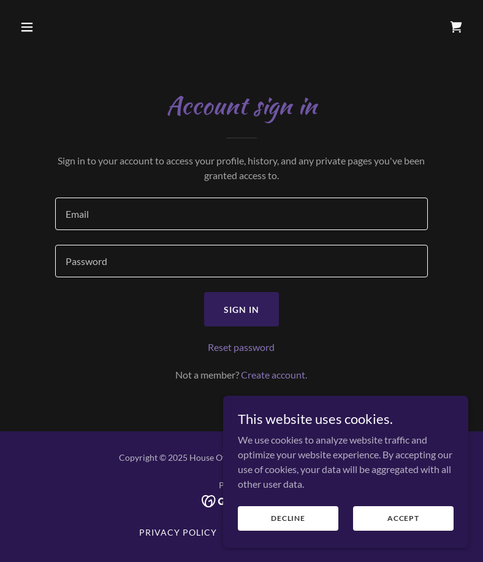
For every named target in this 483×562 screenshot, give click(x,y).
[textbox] (241, 214)
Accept (403, 526)
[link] (456, 27)
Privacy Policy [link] (178, 532)
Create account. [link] (274, 374)
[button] (67, 27)
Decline (288, 526)
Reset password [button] (241, 347)
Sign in (241, 309)
